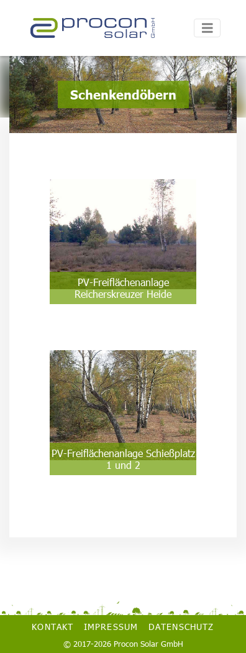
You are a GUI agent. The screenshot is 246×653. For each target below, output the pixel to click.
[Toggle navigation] (207, 28)
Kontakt (52, 626)
